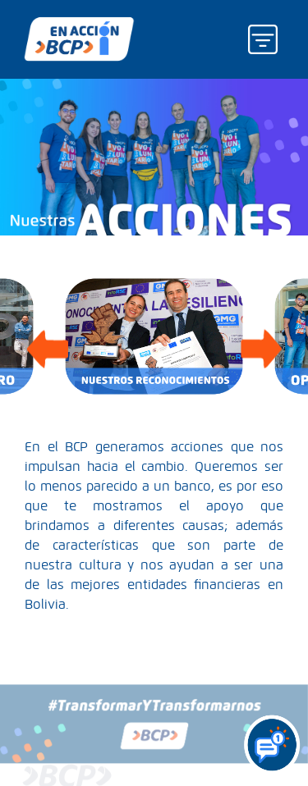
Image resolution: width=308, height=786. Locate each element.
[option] (154, 336)
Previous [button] (47, 336)
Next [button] (261, 336)
